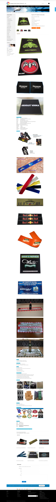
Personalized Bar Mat (10, 20)
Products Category (9, 14)
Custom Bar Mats (9, 30)
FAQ (24, 6)
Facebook (43, 0)
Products (15, 6)
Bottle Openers (8, 36)
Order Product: (20, 466)
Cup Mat (8, 33)
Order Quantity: (20, 468)
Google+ (45, 0)
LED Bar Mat (9, 23)
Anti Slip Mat (8, 16)
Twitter (44, 0)
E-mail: (21, 471)
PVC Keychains (8, 37)
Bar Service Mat (9, 26)
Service (22, 6)
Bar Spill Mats (18, 495)
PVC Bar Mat (15, 12)
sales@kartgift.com (37, 6)
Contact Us (31, 6)
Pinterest (47, 0)
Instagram (46, 0)
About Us (11, 6)
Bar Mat (13, 12)
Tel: (21, 473)
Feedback (28, 6)
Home (8, 6)
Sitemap (7, 496)
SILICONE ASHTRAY (9, 40)
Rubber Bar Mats (9, 27)
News (18, 6)
